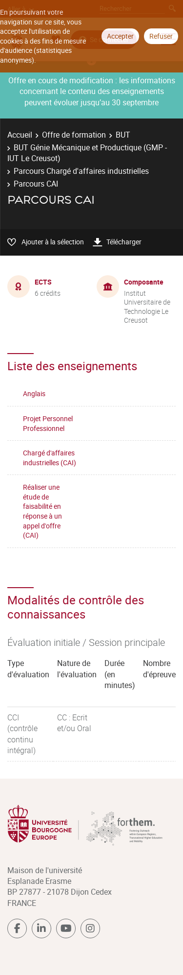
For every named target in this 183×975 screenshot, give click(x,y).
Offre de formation (74, 134)
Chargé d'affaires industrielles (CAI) (49, 457)
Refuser (161, 36)
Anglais (34, 393)
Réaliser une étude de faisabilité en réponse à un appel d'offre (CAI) (42, 511)
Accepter (120, 36)
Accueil (19, 134)
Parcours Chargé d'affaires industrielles (81, 171)
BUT (123, 134)
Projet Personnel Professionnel (48, 423)
